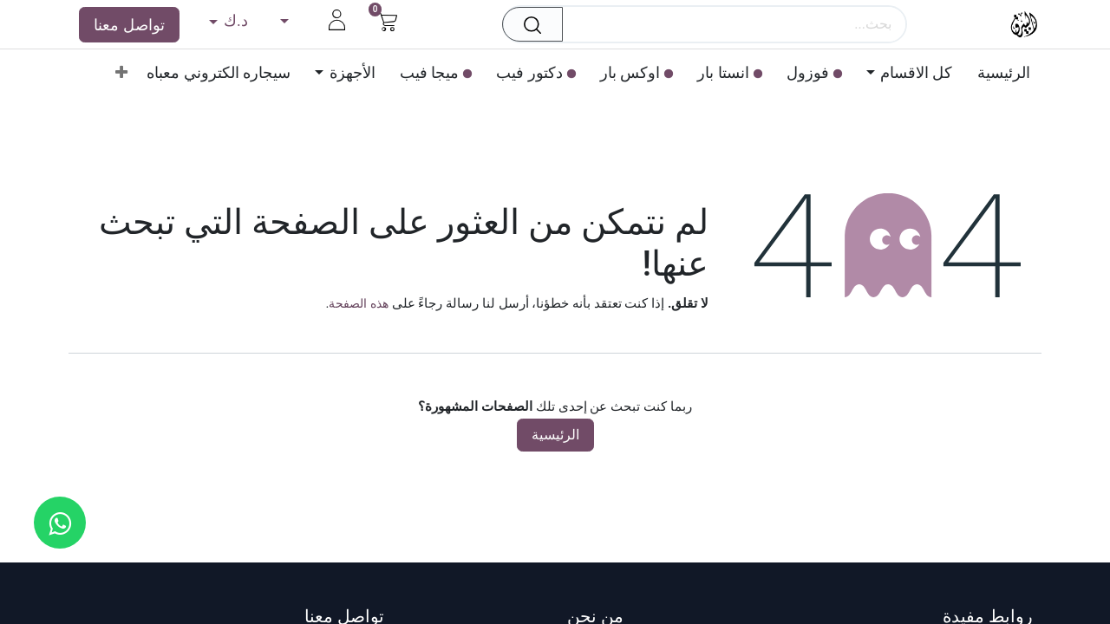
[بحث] (527, 24)
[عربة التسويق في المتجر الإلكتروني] (387, 19)
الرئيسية (555, 434)
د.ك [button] (233, 20)
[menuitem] (997, 72)
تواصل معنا (129, 25)
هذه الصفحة (358, 303)
